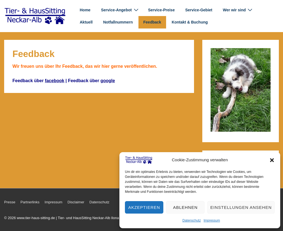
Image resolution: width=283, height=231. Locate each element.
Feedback (152, 22)
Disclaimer (75, 202)
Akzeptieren (144, 207)
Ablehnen (185, 207)
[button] (272, 160)
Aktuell (86, 22)
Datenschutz (191, 220)
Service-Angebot (120, 9)
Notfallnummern (118, 22)
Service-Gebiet (198, 10)
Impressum (212, 220)
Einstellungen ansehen (241, 207)
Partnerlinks (30, 202)
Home (85, 10)
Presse (9, 202)
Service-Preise (161, 10)
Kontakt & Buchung (190, 22)
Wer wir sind (238, 9)
